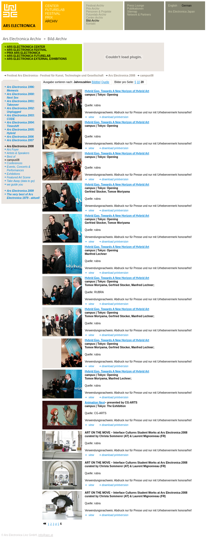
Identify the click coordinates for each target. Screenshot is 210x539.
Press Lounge (135, 5)
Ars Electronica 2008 (20, 146)
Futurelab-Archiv (96, 14)
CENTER (52, 6)
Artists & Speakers (18, 153)
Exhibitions (13, 173)
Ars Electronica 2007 (20, 140)
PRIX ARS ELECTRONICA (23, 52)
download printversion (115, 117)
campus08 (13, 159)
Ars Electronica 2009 (20, 190)
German (186, 5)
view (91, 117)
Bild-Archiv (92, 20)
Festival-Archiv (95, 5)
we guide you (15, 184)
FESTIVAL (52, 14)
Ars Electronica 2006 (20, 136)
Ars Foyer (13, 149)
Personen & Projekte (98, 11)
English (172, 5)
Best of (11, 156)
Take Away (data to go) (21, 180)
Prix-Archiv (92, 8)
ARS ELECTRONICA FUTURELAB (29, 55)
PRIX (49, 17)
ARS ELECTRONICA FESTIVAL (27, 49)
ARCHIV (51, 21)
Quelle (105, 82)
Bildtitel (96, 82)
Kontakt (90, 23)
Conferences (14, 163)
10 (138, 82)
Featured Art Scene (18, 177)
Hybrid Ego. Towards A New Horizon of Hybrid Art (117, 91)
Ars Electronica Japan (181, 11)
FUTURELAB (55, 10)
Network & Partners (139, 14)
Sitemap (132, 11)
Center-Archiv (94, 17)
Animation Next (95, 402)
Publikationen (135, 8)
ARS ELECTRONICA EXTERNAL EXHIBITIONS (37, 58)
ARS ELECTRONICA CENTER (26, 46)
